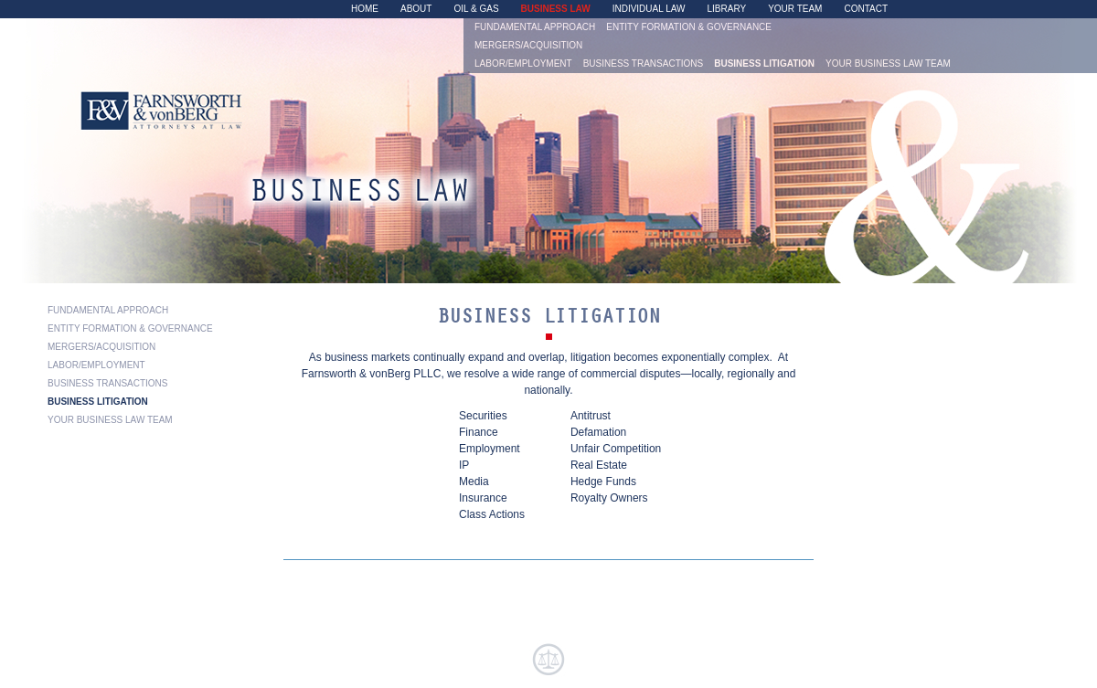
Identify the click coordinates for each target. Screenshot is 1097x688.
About (415, 9)
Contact (866, 9)
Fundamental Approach (534, 27)
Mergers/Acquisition (528, 45)
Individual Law (649, 9)
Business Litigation (764, 64)
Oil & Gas (475, 9)
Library (727, 9)
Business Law (556, 9)
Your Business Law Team (888, 64)
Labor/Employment (523, 64)
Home (364, 9)
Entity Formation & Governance (689, 27)
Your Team (795, 9)
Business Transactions (643, 64)
